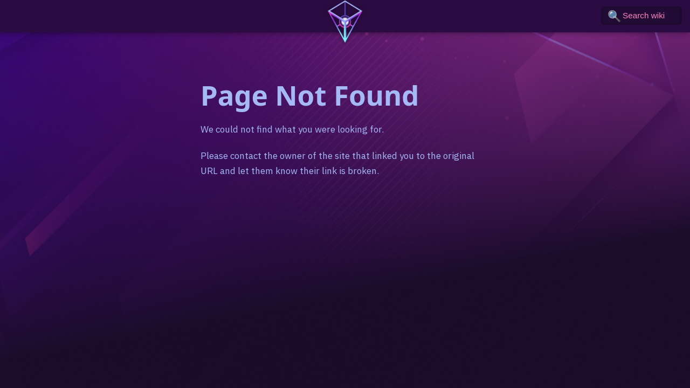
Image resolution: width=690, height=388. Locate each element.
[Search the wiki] (641, 15)
